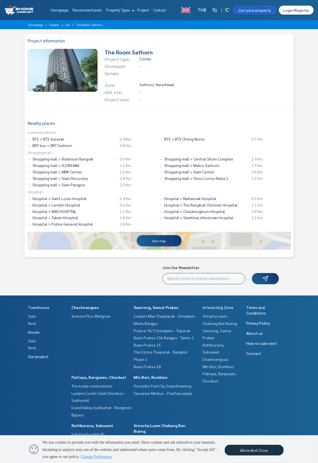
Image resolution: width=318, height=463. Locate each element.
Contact (159, 10)
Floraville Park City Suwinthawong (162, 385)
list (67, 24)
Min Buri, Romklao (151, 377)
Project (143, 10)
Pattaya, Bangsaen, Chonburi (98, 377)
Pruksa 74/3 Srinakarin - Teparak (162, 330)
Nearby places (41, 123)
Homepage (59, 10)
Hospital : (35, 191)
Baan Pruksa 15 (147, 344)
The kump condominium (91, 385)
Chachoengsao (85, 307)
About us (254, 333)
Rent (32, 323)
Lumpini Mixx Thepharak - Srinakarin (164, 315)
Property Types (119, 10)
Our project (38, 356)
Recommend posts (87, 10)
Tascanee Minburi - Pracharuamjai (163, 393)
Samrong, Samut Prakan (156, 307)
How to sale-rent (261, 343)
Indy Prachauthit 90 (88, 434)
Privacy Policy (258, 323)
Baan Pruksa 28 (147, 366)
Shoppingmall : (40, 152)
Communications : (42, 132)
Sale (32, 315)
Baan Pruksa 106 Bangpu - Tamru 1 (164, 337)
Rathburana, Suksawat (92, 425)
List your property (255, 10)
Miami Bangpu (146, 323)
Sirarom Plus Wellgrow (90, 315)
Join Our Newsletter (181, 267)
